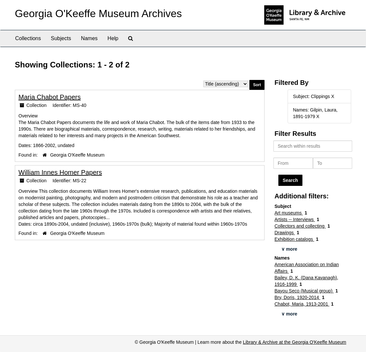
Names (89, 38)
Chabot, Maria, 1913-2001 (301, 304)
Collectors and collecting (300, 226)
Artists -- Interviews (294, 219)
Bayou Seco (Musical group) (304, 290)
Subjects (61, 38)
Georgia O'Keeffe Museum (77, 155)
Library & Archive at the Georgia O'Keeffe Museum (294, 342)
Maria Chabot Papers (49, 97)
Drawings (284, 232)
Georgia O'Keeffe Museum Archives (98, 13)
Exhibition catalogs (294, 239)
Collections (28, 38)
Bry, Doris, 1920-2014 (297, 297)
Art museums (288, 212)
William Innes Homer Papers (60, 172)
